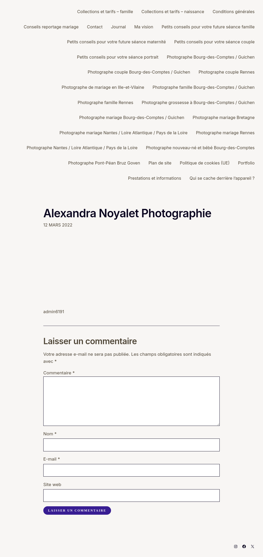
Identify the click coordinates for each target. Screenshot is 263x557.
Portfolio (246, 163)
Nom (50, 433)
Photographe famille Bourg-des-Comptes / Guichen (203, 87)
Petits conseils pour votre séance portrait (117, 57)
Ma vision (143, 26)
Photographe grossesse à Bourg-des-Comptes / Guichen (198, 102)
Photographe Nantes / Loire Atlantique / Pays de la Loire (82, 147)
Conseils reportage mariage (51, 26)
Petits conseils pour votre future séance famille (208, 26)
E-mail (51, 459)
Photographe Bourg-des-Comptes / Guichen (211, 57)
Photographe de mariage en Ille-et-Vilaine (103, 87)
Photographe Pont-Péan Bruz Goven (104, 163)
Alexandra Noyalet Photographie (127, 213)
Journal (118, 26)
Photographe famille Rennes (105, 102)
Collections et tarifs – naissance (172, 11)
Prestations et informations (154, 178)
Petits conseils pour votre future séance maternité (116, 41)
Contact (94, 26)
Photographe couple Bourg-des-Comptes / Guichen (139, 72)
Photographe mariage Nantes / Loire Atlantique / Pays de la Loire (123, 132)
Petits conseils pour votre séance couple (214, 41)
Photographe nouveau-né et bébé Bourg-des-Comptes (200, 147)
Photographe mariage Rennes (225, 132)
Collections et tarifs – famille (105, 11)
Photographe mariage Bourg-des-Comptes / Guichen (131, 117)
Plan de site (160, 163)
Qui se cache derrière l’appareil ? (222, 178)
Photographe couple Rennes (226, 72)
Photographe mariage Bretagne (224, 117)
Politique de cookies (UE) (205, 163)
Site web (52, 484)
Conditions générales (234, 11)
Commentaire (59, 372)
